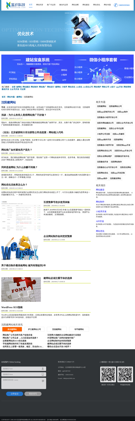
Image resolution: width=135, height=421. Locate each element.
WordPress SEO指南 (12, 307)
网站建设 (86, 5)
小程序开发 (101, 211)
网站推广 (42, 87)
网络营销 (127, 87)
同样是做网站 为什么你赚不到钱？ (19, 167)
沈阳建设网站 (115, 178)
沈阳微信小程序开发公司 (107, 117)
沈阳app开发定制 (118, 173)
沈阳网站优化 (102, 173)
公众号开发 (14, 89)
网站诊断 (75, 5)
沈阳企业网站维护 (104, 156)
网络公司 (105, 87)
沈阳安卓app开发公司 (123, 151)
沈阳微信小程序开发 (105, 145)
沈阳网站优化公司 (104, 151)
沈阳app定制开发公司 (106, 112)
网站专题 (107, 5)
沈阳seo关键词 (118, 134)
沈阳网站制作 (116, 162)
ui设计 (112, 87)
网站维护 (97, 87)
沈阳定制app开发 (123, 145)
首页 (30, 5)
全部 (13, 87)
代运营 (22, 89)
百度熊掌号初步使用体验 (57, 202)
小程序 (64, 87)
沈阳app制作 (122, 112)
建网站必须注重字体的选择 (58, 278)
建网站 (58, 87)
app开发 (119, 87)
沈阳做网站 (118, 140)
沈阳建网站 (101, 106)
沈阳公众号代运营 (116, 128)
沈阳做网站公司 (115, 106)
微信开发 (5, 89)
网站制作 (34, 87)
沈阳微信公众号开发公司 (107, 167)
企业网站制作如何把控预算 (58, 236)
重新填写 (33, 393)
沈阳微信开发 (102, 162)
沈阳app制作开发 (104, 140)
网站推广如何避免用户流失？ (16, 150)
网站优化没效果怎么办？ (14, 184)
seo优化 (79, 87)
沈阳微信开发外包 (121, 156)
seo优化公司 (88, 87)
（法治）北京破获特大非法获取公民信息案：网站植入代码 (32, 132)
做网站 (19, 87)
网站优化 (96, 5)
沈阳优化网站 (125, 167)
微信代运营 (63, 5)
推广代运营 (51, 5)
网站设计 (50, 87)
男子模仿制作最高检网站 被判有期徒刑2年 (23, 265)
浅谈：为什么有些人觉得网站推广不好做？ (23, 115)
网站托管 (39, 5)
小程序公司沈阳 (103, 134)
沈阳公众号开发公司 (124, 123)
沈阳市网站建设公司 (105, 123)
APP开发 (100, 221)
